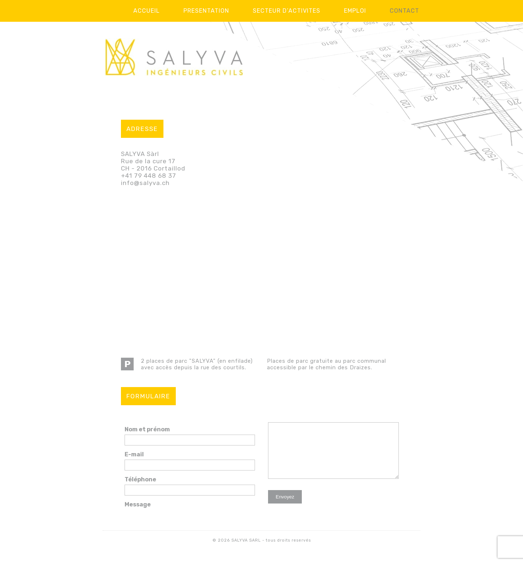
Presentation (206, 10)
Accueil (146, 10)
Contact (404, 10)
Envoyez (285, 507)
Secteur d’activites (286, 10)
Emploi (355, 10)
